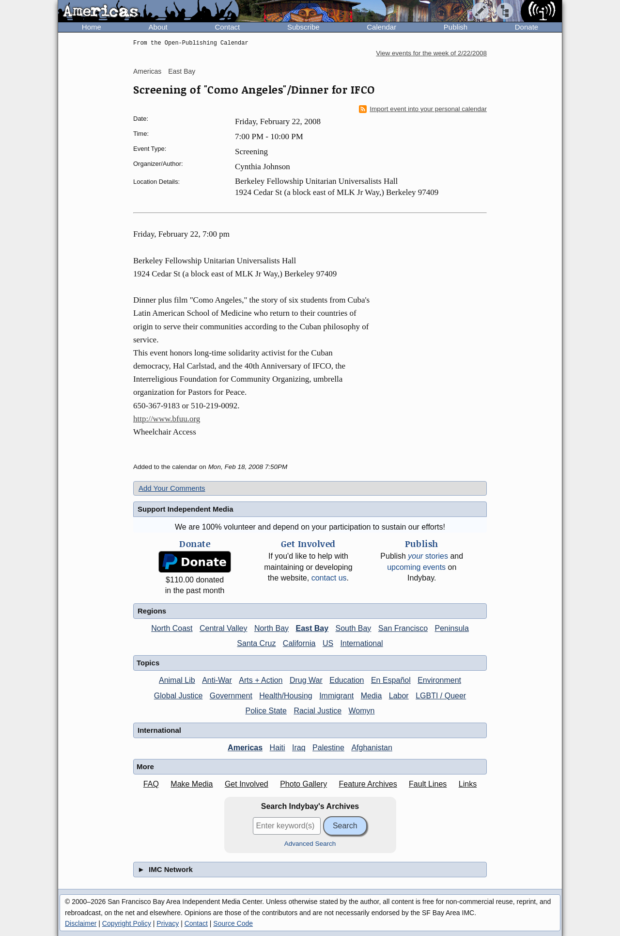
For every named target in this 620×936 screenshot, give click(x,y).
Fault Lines (428, 784)
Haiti (277, 747)
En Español (391, 680)
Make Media (191, 784)
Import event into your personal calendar (423, 109)
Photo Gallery (303, 784)
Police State (266, 711)
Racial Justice (317, 711)
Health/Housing (285, 696)
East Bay (181, 71)
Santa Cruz (256, 643)
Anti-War (217, 680)
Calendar (381, 27)
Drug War (306, 680)
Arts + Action (260, 680)
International (362, 643)
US (328, 643)
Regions (152, 611)
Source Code (233, 923)
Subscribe (303, 27)
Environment (439, 680)
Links (468, 784)
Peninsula (452, 628)
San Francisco (403, 628)
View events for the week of (431, 53)
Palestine (328, 747)
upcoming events (416, 567)
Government (231, 696)
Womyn (362, 711)
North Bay (271, 628)
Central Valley (223, 628)
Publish (455, 27)
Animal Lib (177, 680)
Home (91, 27)
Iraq (299, 747)
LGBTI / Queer (441, 696)
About (158, 27)
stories (428, 556)
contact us (329, 578)
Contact (227, 27)
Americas (147, 71)
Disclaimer (80, 923)
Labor (399, 696)
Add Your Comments (172, 488)
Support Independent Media (185, 509)
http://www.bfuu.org (166, 418)
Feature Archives (368, 784)
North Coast (171, 628)
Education (346, 680)
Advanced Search (310, 843)
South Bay (354, 628)
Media (371, 696)
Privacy (167, 923)
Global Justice (178, 696)
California (299, 643)
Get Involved (246, 784)
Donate (526, 27)
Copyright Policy (126, 923)
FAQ (151, 784)
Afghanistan (371, 747)
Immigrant (336, 696)
